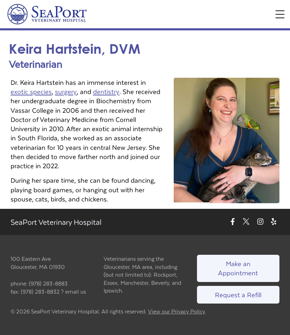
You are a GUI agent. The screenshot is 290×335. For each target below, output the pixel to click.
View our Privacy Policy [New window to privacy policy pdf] (176, 311)
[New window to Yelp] (273, 222)
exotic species (31, 91)
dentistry (106, 91)
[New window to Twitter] (246, 222)
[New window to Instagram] (260, 222)
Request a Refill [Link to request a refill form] (238, 294)
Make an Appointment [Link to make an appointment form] (238, 268)
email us (75, 291)
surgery (66, 91)
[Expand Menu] (280, 14)
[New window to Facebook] (232, 222)
